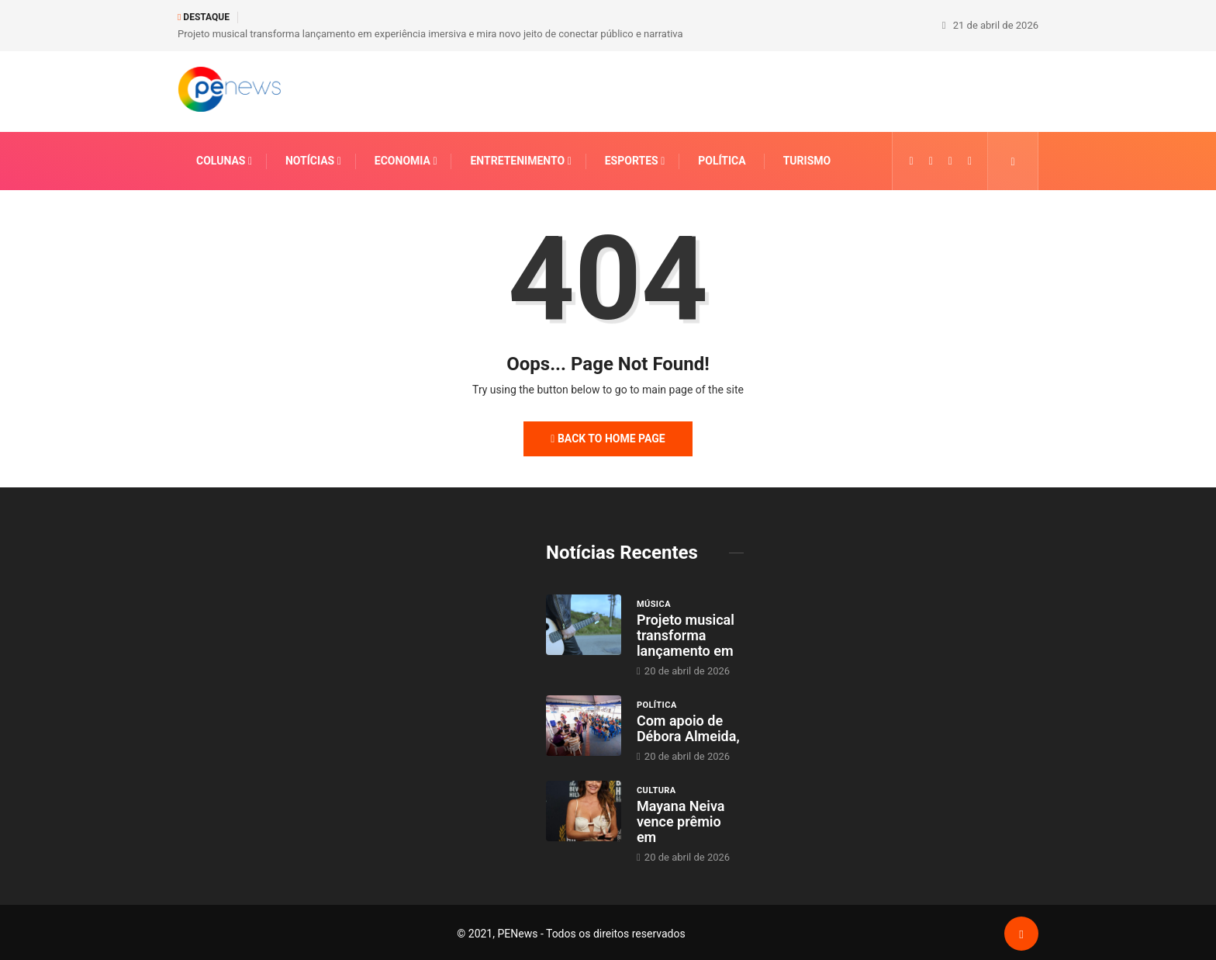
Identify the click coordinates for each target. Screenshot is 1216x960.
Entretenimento (517, 158)
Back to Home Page (608, 436)
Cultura (656, 788)
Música (654, 602)
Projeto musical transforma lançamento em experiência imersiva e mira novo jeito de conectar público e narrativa (430, 32)
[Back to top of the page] (1021, 932)
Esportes (631, 158)
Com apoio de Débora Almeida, (688, 726)
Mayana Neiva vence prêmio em (681, 819)
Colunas (220, 158)
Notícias (309, 158)
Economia (402, 158)
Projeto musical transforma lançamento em (685, 633)
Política (721, 158)
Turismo (807, 158)
